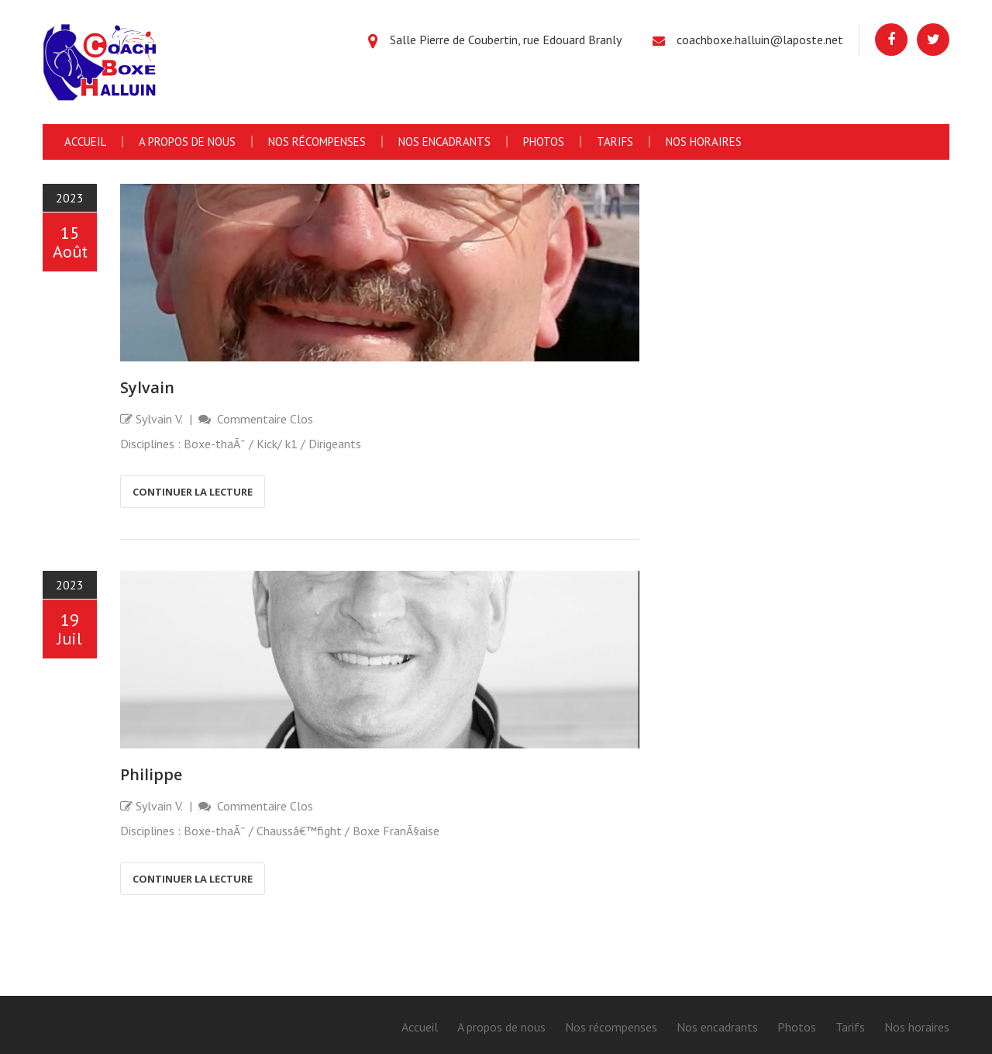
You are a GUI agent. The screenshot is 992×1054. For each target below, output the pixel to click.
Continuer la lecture (193, 492)
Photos (543, 141)
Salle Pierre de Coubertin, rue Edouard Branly (506, 39)
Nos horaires (704, 141)
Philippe (151, 774)
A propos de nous (187, 141)
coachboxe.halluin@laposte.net (760, 39)
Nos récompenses (317, 141)
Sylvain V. (159, 419)
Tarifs (615, 141)
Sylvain (147, 387)
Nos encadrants (444, 141)
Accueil (85, 141)
